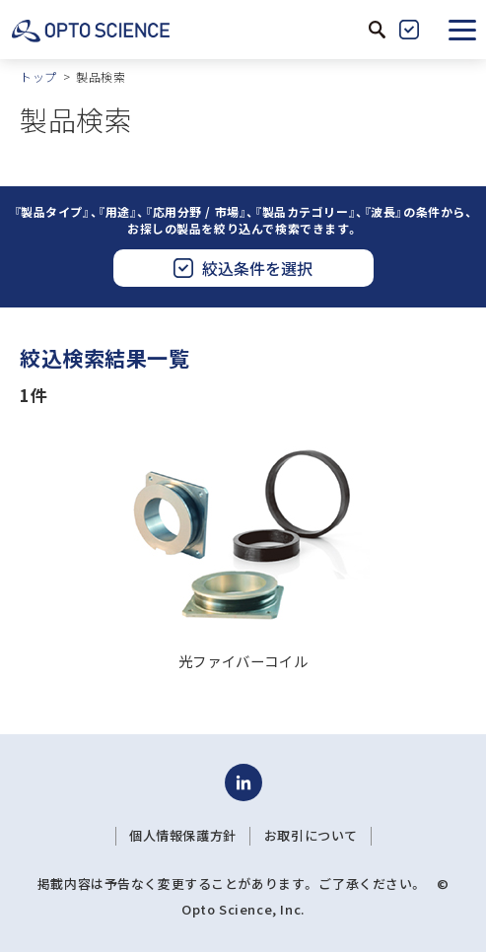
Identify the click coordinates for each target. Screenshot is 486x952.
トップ (38, 76)
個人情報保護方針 (183, 836)
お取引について (311, 836)
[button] (462, 29)
